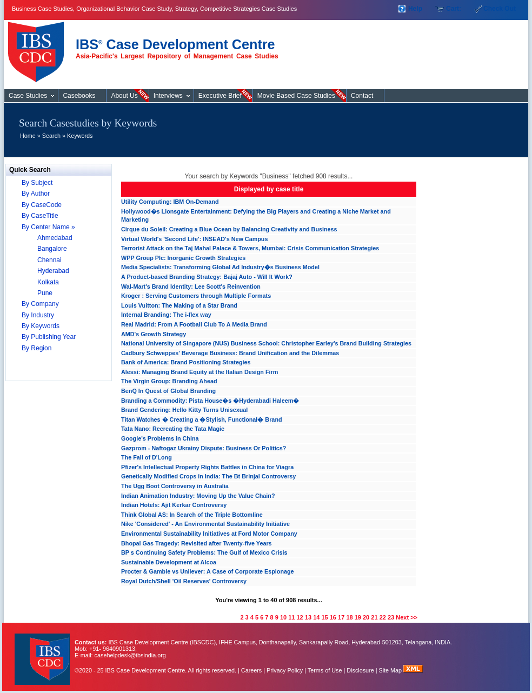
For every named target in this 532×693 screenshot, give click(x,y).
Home (28, 135)
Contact (362, 95)
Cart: (453, 8)
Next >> (406, 617)
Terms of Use (325, 670)
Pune (44, 293)
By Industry (38, 315)
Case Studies (39, 47)
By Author (36, 193)
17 (341, 617)
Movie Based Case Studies (296, 95)
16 (333, 617)
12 (300, 617)
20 (366, 617)
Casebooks (79, 95)
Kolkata (48, 282)
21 (374, 617)
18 (349, 617)
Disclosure (360, 670)
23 (391, 617)
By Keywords (40, 326)
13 (308, 617)
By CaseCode (42, 205)
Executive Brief (220, 95)
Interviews (168, 95)
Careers (251, 670)
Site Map (391, 670)
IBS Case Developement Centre (43, 652)
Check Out (499, 8)
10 (283, 617)
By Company (40, 304)
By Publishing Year (49, 337)
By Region (36, 348)
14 (316, 617)
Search (51, 135)
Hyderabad (53, 271)
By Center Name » (48, 227)
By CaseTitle (40, 215)
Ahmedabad (54, 238)
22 (383, 617)
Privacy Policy (285, 670)
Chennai (49, 260)
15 (324, 617)
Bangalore (52, 248)
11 (291, 617)
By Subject (37, 182)
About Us (124, 95)
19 (358, 617)
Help (415, 8)
